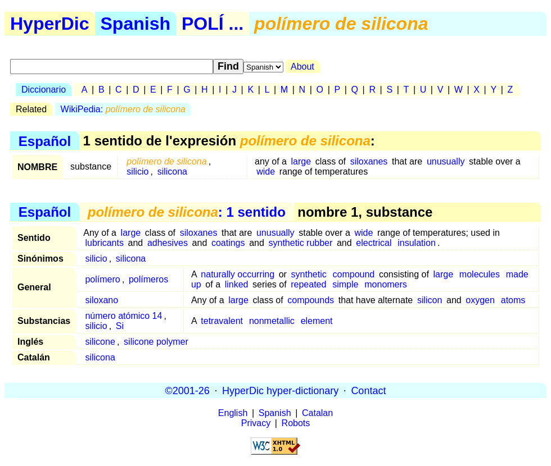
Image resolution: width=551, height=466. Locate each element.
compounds (310, 300)
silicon (429, 300)
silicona (172, 171)
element (317, 321)
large (301, 161)
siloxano (101, 300)
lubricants (104, 243)
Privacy (255, 423)
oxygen (480, 300)
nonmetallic (272, 321)
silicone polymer (156, 341)
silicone (100, 341)
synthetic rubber (300, 243)
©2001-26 (187, 390)
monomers (385, 284)
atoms (513, 300)
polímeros (148, 279)
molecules (479, 274)
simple (345, 284)
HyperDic (49, 23)
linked (237, 284)
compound (354, 274)
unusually (446, 161)
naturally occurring (237, 274)
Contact (368, 390)
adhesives (167, 243)
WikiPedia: (123, 109)
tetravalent (222, 321)
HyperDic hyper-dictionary (280, 390)
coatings (228, 243)
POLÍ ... (212, 23)
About (302, 66)
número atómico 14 (123, 316)
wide (265, 171)
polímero (102, 279)
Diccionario (43, 89)
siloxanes (369, 161)
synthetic (309, 274)
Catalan (317, 413)
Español (45, 140)
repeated (308, 284)
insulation (417, 243)
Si (120, 326)
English (232, 413)
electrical (373, 243)
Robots (296, 423)
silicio (137, 171)
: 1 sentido (187, 212)
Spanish (135, 23)
